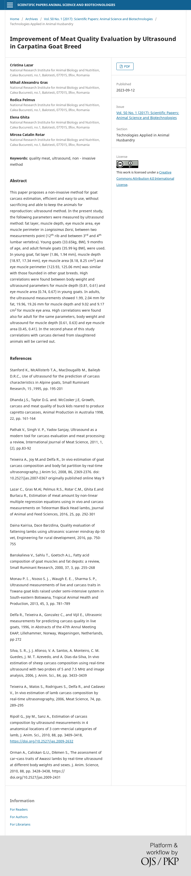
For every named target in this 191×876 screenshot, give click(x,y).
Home (14, 19)
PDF (126, 66)
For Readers (19, 809)
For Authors (19, 817)
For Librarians (20, 824)
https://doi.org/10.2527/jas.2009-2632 (41, 741)
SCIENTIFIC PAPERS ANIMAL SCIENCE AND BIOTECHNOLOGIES (66, 4)
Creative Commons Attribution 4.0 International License (145, 178)
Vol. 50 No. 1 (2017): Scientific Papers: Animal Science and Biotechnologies (98, 19)
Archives (31, 19)
